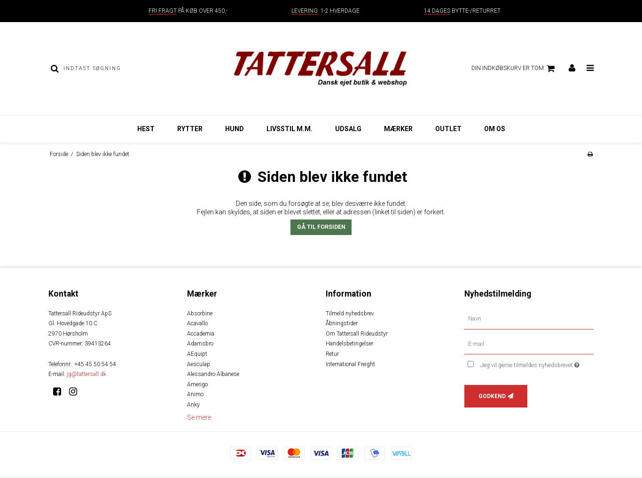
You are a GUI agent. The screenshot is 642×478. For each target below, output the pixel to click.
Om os (494, 129)
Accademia (200, 333)
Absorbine (199, 313)
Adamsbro (200, 343)
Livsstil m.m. (289, 129)
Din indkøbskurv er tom (514, 68)
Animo (195, 394)
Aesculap (198, 364)
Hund (234, 129)
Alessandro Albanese (213, 374)
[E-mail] (529, 343)
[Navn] (529, 318)
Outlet (448, 129)
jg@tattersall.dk (86, 374)
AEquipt (197, 354)
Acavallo (197, 323)
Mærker (398, 129)
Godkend (492, 396)
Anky (193, 404)
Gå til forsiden (321, 227)
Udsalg (348, 129)
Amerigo (197, 384)
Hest (146, 129)
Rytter (190, 129)
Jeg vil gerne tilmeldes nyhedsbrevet (537, 363)
